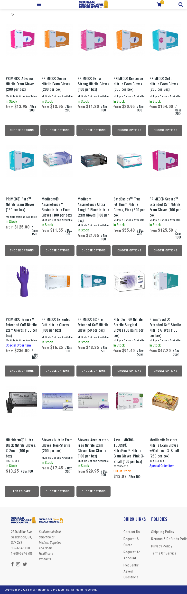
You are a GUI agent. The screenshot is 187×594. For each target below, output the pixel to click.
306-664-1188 (20, 548)
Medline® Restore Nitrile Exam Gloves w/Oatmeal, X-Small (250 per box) (164, 448)
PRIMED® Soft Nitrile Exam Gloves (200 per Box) (164, 83)
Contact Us (131, 532)
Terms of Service (164, 553)
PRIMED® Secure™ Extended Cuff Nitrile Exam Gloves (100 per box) (165, 207)
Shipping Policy (162, 532)
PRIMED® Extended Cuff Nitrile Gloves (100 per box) (56, 324)
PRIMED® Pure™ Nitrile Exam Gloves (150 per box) (20, 204)
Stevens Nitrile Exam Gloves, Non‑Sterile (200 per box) (57, 445)
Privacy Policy (161, 546)
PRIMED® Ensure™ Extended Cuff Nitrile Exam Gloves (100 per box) (21, 327)
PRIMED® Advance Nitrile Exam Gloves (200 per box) (20, 83)
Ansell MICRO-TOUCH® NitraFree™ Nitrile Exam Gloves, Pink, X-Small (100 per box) (129, 450)
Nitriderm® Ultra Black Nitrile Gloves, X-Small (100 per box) (21, 448)
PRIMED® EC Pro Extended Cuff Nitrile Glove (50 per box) (93, 324)
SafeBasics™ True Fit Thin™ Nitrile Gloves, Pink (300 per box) (129, 207)
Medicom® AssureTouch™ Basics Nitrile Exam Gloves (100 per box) (57, 207)
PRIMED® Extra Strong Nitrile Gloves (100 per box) (93, 83)
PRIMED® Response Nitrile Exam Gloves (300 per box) (128, 83)
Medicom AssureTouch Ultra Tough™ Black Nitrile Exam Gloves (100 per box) (93, 209)
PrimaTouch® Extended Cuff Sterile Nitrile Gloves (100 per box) (165, 327)
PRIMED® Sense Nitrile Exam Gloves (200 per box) (56, 83)
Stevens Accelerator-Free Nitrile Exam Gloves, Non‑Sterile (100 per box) (93, 448)
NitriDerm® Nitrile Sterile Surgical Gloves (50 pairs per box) (128, 327)
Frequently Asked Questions (131, 571)
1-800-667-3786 (22, 553)
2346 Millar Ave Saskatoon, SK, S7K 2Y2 (21, 537)
